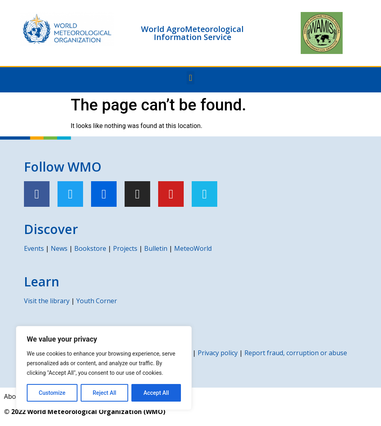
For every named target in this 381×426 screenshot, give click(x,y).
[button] (190, 77)
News (59, 248)
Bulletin (155, 248)
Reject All (104, 393)
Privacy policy (218, 352)
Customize (52, 393)
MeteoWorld (193, 248)
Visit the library (46, 300)
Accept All (156, 393)
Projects (125, 248)
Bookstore (90, 248)
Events (34, 248)
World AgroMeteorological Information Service (192, 33)
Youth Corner (96, 300)
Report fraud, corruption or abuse (295, 352)
